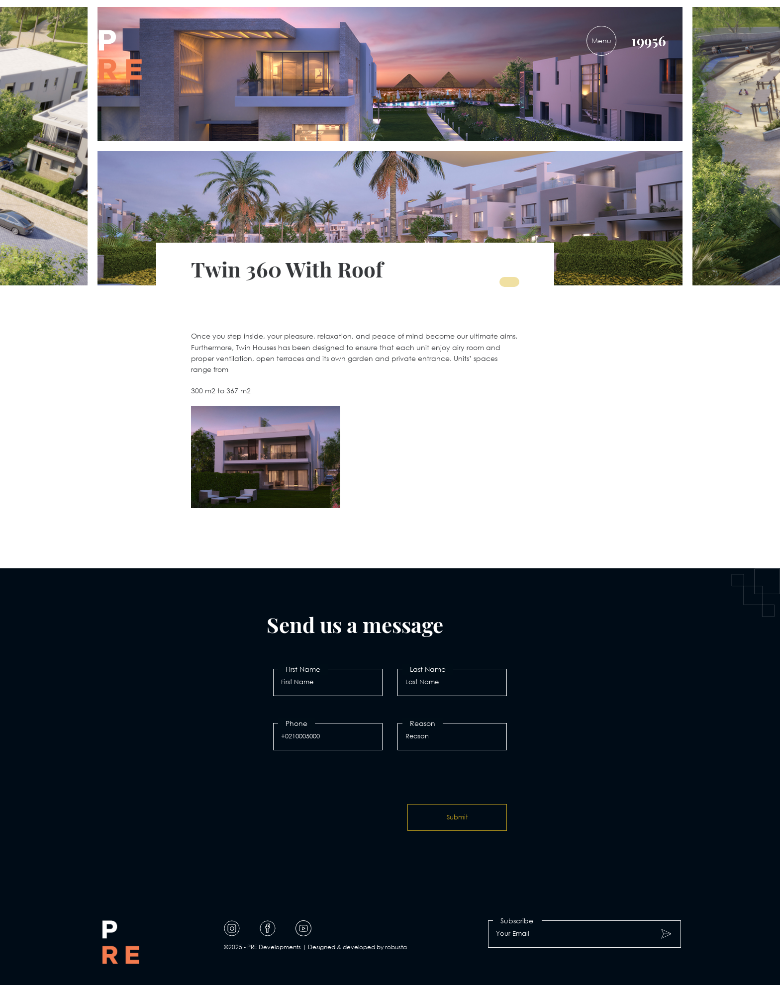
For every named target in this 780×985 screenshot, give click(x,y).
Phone (296, 723)
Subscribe (516, 920)
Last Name (428, 669)
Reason (422, 723)
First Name (303, 669)
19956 (648, 40)
